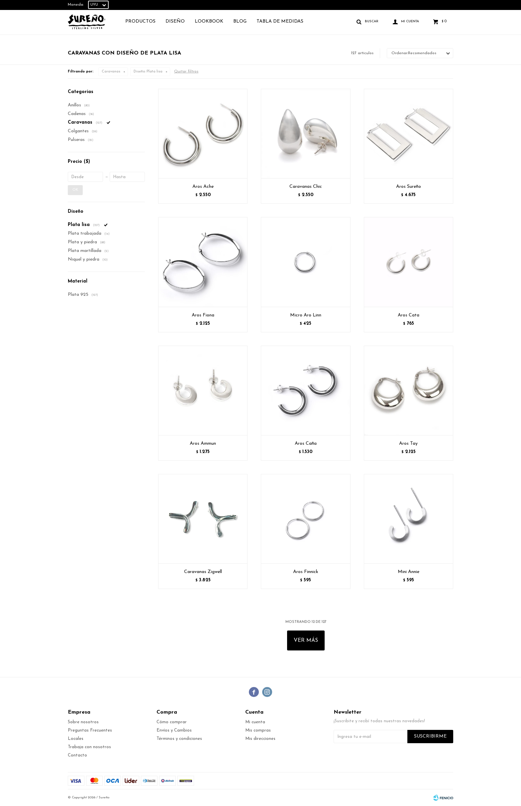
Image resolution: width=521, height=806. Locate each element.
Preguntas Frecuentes (90, 730)
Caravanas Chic (305, 186)
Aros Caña (306, 443)
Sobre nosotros (83, 722)
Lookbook (209, 21)
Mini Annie (408, 571)
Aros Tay (408, 443)
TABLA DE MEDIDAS (280, 21)
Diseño (175, 21)
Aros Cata (408, 315)
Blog (240, 21)
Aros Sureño (408, 186)
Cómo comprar (171, 722)
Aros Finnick (305, 571)
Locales (75, 739)
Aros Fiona (203, 315)
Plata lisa (148, 71)
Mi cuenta (255, 722)
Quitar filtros (186, 71)
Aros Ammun (203, 443)
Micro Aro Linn (305, 315)
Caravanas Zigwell (203, 571)
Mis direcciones (260, 739)
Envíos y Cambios (174, 730)
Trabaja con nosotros (89, 747)
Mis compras (258, 730)
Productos (140, 21)
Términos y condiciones (179, 739)
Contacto (77, 755)
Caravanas (111, 71)
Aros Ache (203, 186)
